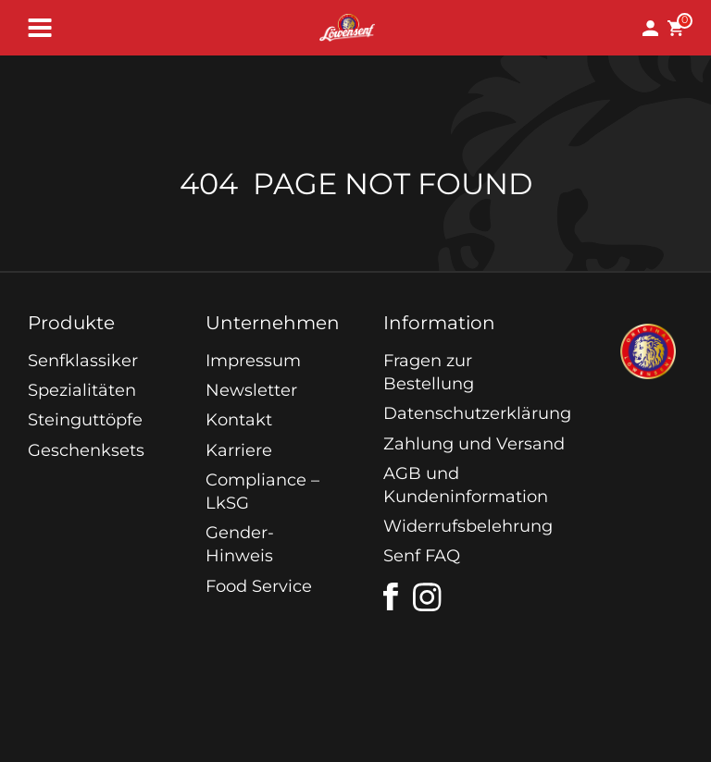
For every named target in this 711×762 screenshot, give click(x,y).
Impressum (253, 360)
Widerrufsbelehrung (468, 526)
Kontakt (239, 420)
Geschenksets (86, 450)
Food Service (259, 586)
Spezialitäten (82, 390)
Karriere (239, 450)
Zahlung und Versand (474, 444)
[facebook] (390, 596)
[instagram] (428, 597)
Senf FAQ (421, 556)
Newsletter (251, 390)
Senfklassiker (83, 360)
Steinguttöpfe (85, 420)
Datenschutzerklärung (477, 413)
